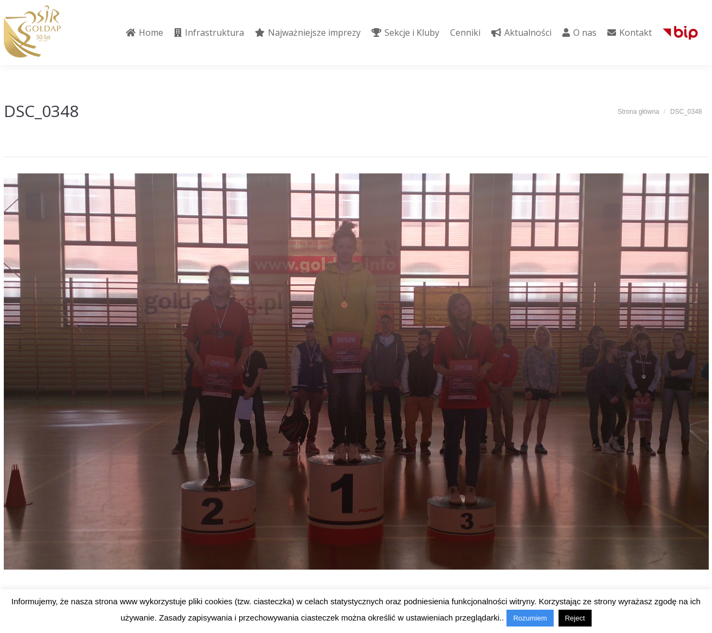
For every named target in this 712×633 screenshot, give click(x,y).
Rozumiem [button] (530, 618)
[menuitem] (144, 32)
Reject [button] (575, 618)
